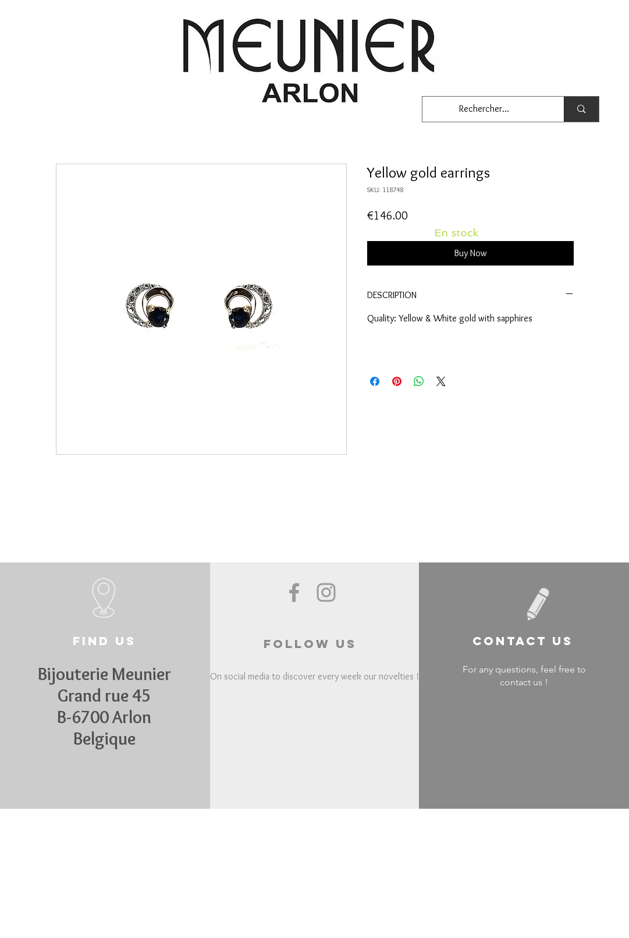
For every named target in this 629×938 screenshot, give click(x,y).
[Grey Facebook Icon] (294, 592)
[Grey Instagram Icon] (326, 592)
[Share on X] (441, 381)
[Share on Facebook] (375, 381)
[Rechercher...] (484, 109)
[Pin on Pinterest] (397, 381)
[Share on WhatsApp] (419, 381)
